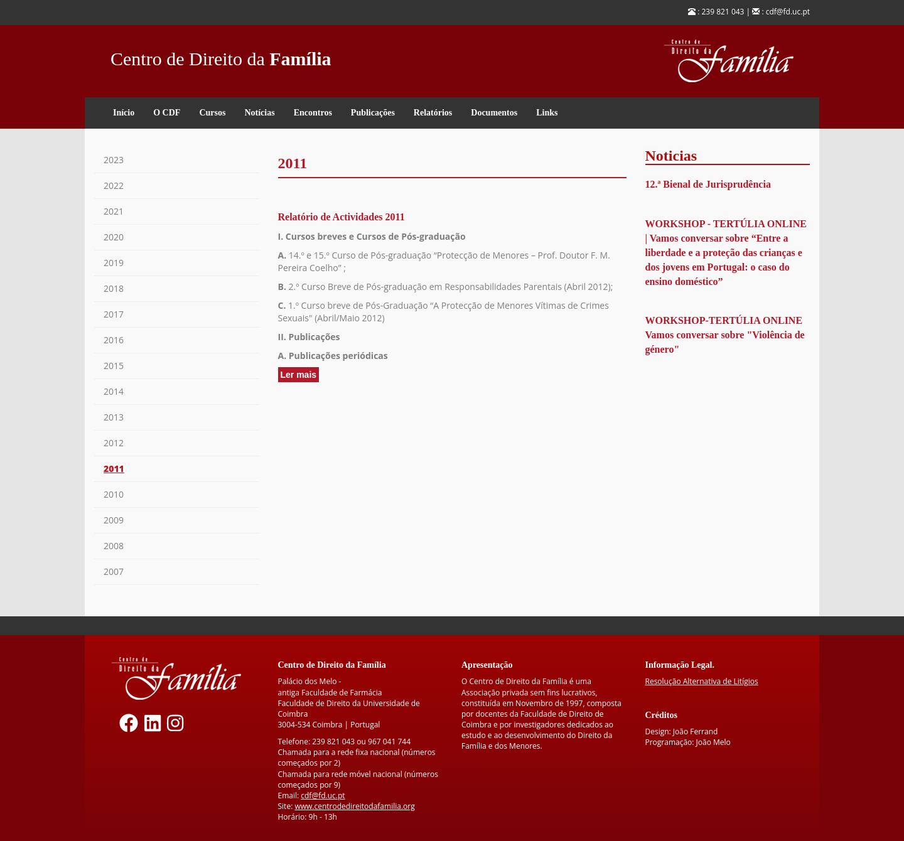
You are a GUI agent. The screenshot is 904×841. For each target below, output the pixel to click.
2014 (114, 391)
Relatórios (433, 112)
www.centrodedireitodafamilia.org (354, 806)
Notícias (259, 112)
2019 (114, 263)
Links (546, 112)
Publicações (373, 112)
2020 (114, 237)
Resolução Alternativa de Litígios (701, 681)
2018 (114, 288)
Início (123, 112)
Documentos (494, 112)
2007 (114, 571)
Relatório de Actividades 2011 (341, 217)
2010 (114, 494)
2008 (114, 546)
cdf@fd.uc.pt (323, 795)
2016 (114, 340)
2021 (114, 211)
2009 (114, 520)
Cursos (212, 112)
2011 (114, 468)
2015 (114, 366)
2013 (114, 417)
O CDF (166, 112)
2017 (114, 314)
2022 (114, 185)
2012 (114, 443)
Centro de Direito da (220, 55)
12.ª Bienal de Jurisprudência (708, 184)
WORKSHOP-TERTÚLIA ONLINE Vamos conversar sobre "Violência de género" (725, 335)
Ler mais (300, 375)
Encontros (313, 112)
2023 (114, 160)
